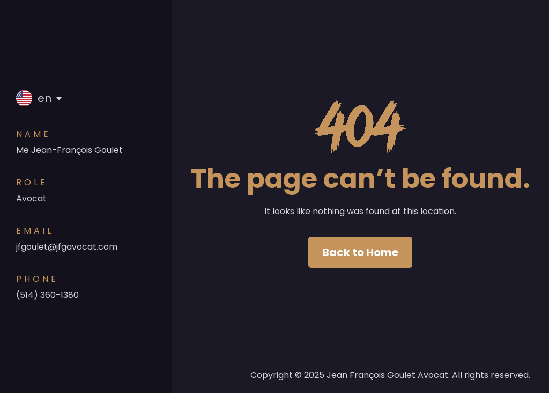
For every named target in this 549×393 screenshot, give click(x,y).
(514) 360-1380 (47, 295)
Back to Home (360, 252)
